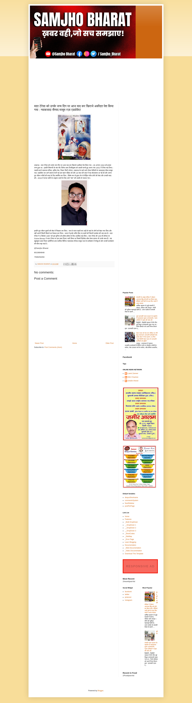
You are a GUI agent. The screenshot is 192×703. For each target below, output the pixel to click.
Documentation (130, 545)
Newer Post (39, 343)
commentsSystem (131, 500)
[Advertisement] (96, 78)
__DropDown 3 (130, 531)
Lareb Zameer (133, 373)
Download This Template (134, 554)
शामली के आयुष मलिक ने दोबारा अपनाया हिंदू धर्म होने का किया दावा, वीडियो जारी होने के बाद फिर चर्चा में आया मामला (146, 300)
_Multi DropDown (131, 522)
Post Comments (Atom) (53, 347)
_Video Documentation (133, 551)
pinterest (128, 597)
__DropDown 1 (130, 525)
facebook (128, 592)
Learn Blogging (130, 542)
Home (74, 343)
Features (128, 519)
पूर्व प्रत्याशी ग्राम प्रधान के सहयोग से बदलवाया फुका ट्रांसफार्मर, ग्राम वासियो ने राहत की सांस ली (146, 318)
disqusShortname (131, 497)
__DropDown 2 (130, 528)
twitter (127, 594)
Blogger (100, 691)
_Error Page (129, 539)
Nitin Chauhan (133, 377)
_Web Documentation (133, 548)
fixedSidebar (129, 503)
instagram (128, 600)
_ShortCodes (130, 534)
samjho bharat (133, 381)
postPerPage (130, 506)
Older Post (110, 343)
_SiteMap (128, 536)
